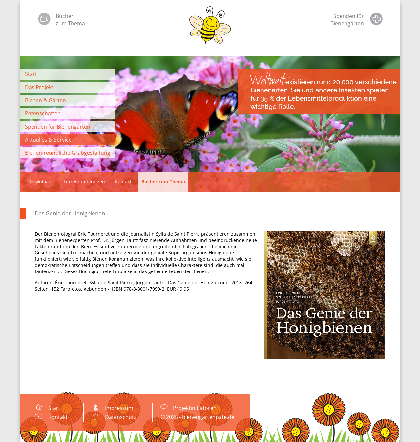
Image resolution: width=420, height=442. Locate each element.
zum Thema (70, 23)
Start (31, 74)
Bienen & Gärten (45, 100)
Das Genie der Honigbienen (70, 213)
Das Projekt (39, 87)
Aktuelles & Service (48, 139)
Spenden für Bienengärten (57, 126)
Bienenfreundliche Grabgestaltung (67, 152)
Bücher (65, 16)
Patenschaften (43, 113)
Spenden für (348, 16)
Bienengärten (347, 23)
